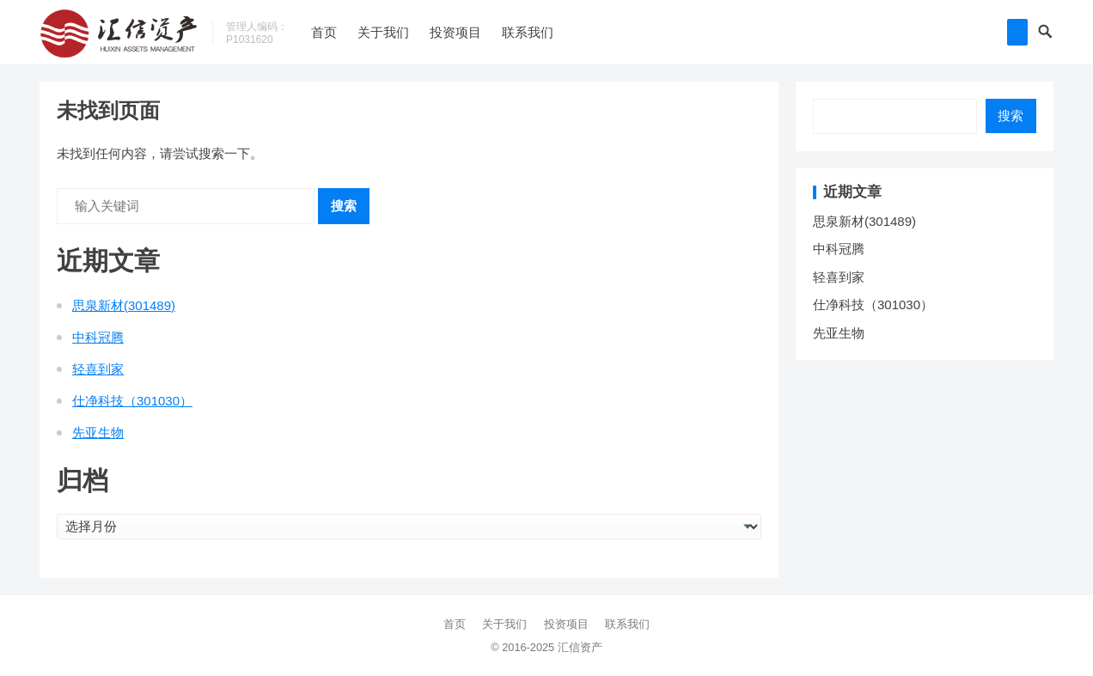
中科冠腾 (98, 337)
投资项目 (455, 32)
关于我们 (383, 32)
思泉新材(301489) (123, 305)
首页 (324, 32)
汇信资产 (580, 647)
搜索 (344, 205)
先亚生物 (98, 432)
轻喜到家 (98, 369)
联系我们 (527, 32)
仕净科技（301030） (132, 400)
